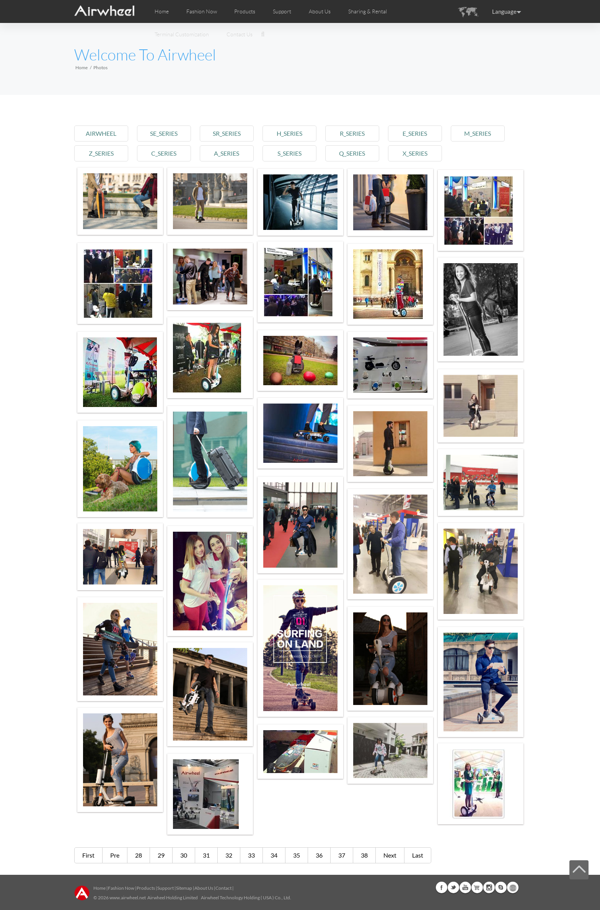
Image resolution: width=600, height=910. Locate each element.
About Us (203, 888)
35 (296, 855)
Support (282, 11)
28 (138, 855)
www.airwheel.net (127, 897)
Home (162, 11)
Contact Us (240, 34)
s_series (294, 153)
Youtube (465, 887)
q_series (358, 153)
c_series (165, 153)
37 (341, 855)
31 (206, 855)
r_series (357, 133)
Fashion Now (121, 888)
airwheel (101, 133)
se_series (165, 133)
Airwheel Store (477, 887)
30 (183, 855)
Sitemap (184, 888)
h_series (294, 133)
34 (274, 855)
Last (417, 855)
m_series (485, 133)
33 (251, 855)
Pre (114, 855)
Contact (223, 888)
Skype (501, 887)
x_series (421, 153)
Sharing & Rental (367, 11)
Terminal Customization (182, 34)
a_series (229, 153)
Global (512, 887)
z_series (101, 153)
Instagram (489, 887)
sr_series (230, 133)
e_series (421, 133)
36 (319, 855)
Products (244, 11)
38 (364, 855)
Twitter (453, 887)
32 (228, 855)
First (88, 855)
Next (389, 855)
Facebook (441, 887)
